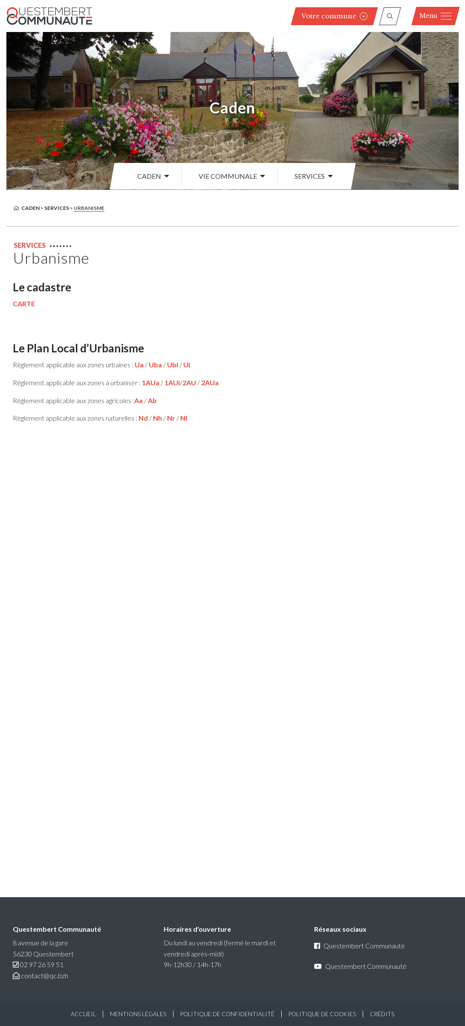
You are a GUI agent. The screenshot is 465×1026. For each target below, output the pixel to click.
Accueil (83, 1014)
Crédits (382, 1014)
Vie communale (228, 176)
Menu (435, 16)
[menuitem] (151, 176)
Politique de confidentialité (227, 1014)
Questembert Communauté (359, 946)
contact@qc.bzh (44, 975)
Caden (232, 107)
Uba (155, 364)
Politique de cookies (322, 1014)
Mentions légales (138, 1014)
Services (310, 176)
